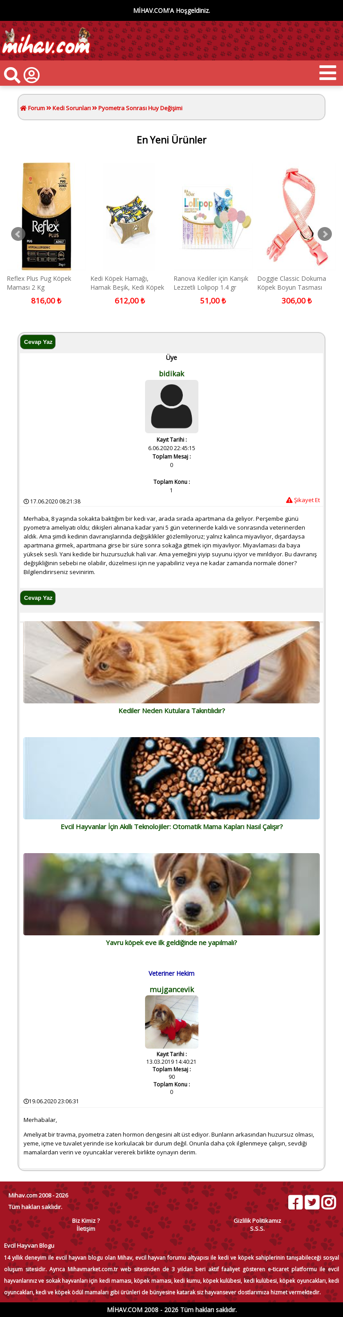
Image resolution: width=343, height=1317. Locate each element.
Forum (36, 108)
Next (325, 234)
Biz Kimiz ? (86, 1221)
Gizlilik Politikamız (257, 1221)
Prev (18, 234)
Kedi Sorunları (71, 108)
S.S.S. (257, 1229)
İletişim (86, 1229)
